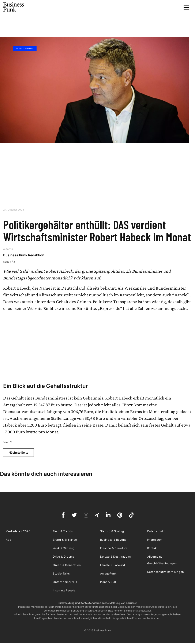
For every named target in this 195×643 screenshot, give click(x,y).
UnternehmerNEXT (66, 582)
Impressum (154, 539)
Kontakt (152, 548)
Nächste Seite (18, 452)
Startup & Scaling (112, 531)
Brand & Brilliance (65, 539)
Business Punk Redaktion (23, 255)
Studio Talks (61, 573)
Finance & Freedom (113, 548)
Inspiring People (64, 590)
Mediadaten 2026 (18, 531)
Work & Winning (24, 48)
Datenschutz (156, 531)
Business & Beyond (113, 539)
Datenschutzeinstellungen (165, 571)
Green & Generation (67, 565)
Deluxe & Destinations (115, 556)
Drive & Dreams (63, 556)
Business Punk (13, 7)
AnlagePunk (108, 573)
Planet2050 (108, 582)
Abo (8, 539)
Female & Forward (112, 565)
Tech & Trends (63, 531)
